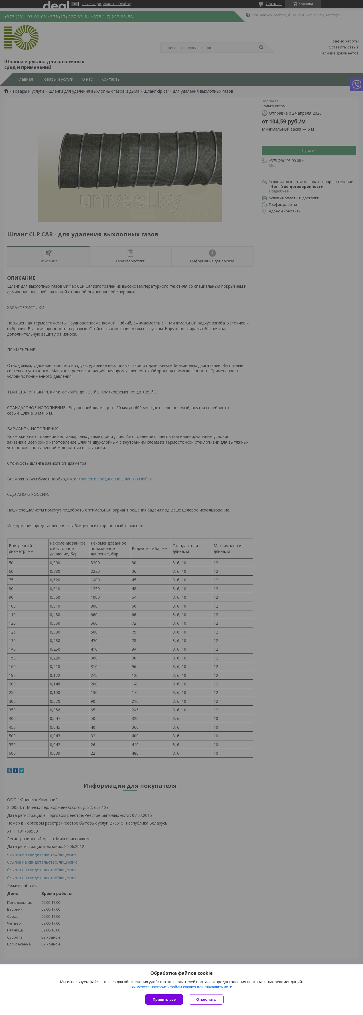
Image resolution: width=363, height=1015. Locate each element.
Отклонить (206, 999)
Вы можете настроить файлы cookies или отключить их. (179, 987)
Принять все (164, 999)
